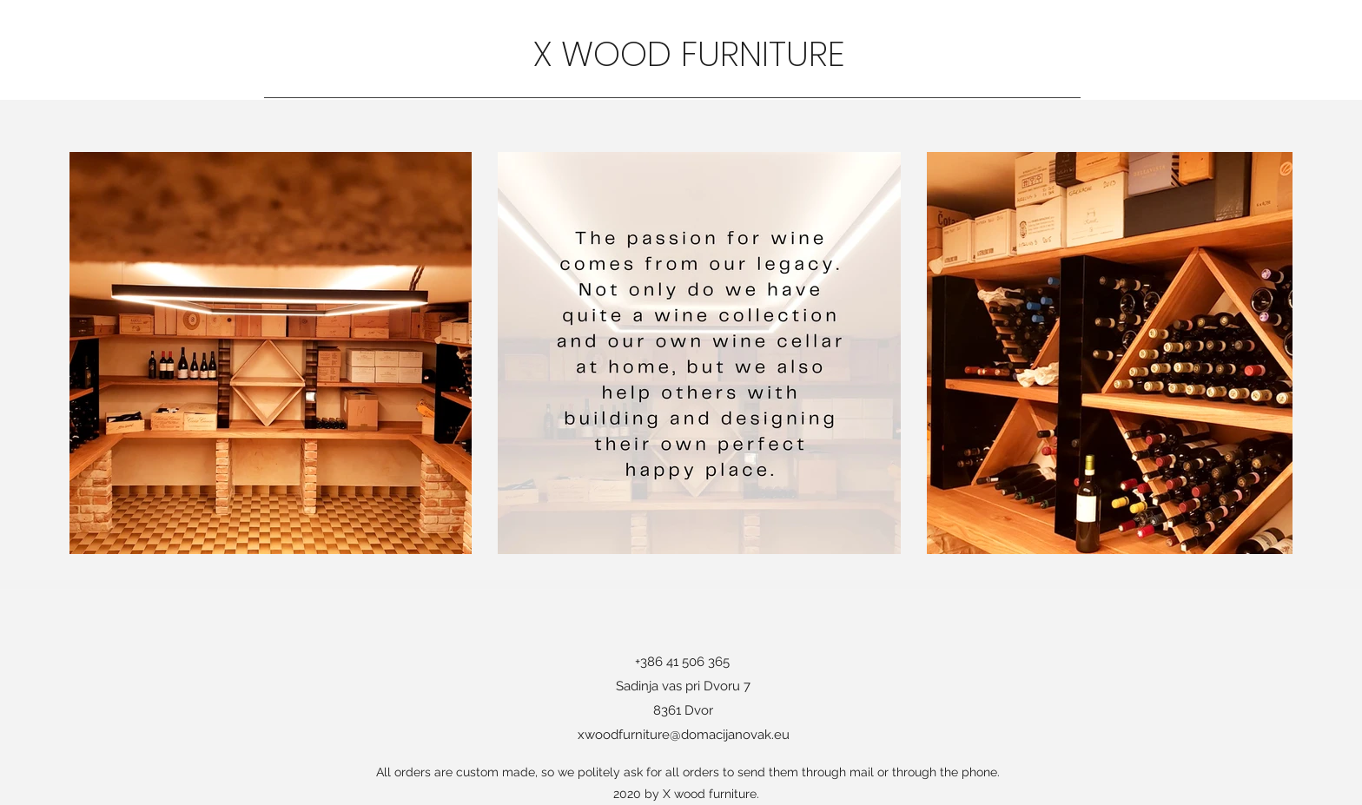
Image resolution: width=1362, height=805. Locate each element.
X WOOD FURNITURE (693, 54)
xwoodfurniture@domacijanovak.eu (684, 734)
